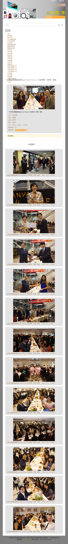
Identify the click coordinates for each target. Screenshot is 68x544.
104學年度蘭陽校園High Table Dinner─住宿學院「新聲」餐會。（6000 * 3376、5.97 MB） (30, 442)
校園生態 (9, 64)
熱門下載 (9, 37)
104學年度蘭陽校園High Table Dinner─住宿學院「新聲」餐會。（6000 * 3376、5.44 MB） (30, 205)
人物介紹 (9, 62)
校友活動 (9, 53)
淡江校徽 (9, 75)
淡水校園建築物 (11, 39)
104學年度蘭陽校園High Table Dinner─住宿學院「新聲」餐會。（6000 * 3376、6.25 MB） (30, 412)
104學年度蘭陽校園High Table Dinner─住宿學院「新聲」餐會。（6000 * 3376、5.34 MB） (30, 383)
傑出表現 (9, 55)
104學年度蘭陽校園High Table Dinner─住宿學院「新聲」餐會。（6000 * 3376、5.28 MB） (30, 294)
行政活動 (9, 51)
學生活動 (9, 58)
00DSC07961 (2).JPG (21, 130)
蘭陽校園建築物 (11, 44)
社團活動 (9, 57)
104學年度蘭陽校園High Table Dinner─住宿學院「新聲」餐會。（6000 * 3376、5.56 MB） (30, 234)
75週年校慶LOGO (12, 71)
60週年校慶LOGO (12, 66)
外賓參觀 (9, 60)
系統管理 (61, 0)
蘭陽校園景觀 (11, 46)
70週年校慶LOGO (12, 69)
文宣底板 (9, 73)
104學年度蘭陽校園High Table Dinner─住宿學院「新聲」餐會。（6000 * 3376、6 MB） (30, 323)
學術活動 (9, 50)
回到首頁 (53, 0)
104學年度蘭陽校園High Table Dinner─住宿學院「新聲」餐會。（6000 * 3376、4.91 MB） (30, 175)
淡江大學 (25, 539)
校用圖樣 (9, 76)
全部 (8, 34)
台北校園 (9, 42)
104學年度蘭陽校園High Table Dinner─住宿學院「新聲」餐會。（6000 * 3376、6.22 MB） (30, 472)
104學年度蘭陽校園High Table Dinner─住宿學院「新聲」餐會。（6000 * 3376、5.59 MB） (30, 264)
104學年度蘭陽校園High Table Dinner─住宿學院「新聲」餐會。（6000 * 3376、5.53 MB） (30, 353)
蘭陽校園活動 (11, 48)
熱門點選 (9, 35)
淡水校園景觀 (11, 41)
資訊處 (30, 539)
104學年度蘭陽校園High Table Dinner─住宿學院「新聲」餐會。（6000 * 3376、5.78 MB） (30, 531)
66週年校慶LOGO (12, 67)
